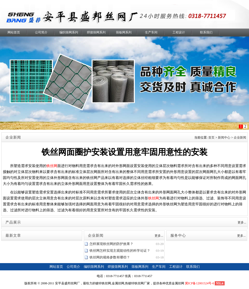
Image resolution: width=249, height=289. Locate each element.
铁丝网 (51, 166)
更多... (242, 222)
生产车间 (151, 32)
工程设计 (178, 32)
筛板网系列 (124, 32)
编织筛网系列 (68, 32)
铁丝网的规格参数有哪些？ (109, 257)
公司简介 (41, 32)
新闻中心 (224, 137)
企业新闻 (240, 137)
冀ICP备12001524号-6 (199, 283)
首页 (211, 137)
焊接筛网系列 (96, 32)
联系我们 (206, 32)
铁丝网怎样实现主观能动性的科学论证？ (119, 250)
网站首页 (14, 32)
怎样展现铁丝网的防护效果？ (111, 244)
